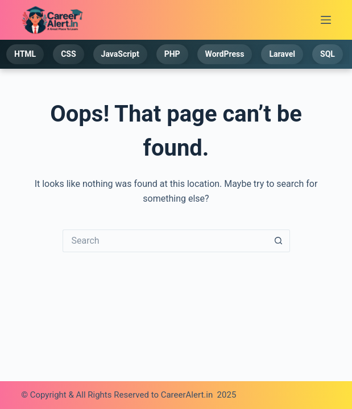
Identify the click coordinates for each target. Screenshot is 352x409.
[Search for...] (165, 240)
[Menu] (326, 20)
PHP (172, 54)
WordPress (225, 54)
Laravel (283, 54)
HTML (25, 54)
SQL (328, 54)
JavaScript (120, 54)
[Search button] (278, 240)
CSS (68, 54)
